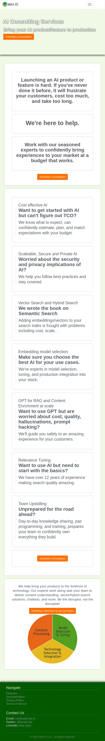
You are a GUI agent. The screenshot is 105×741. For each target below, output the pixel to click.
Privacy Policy (15, 700)
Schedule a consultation (19, 36)
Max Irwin (25, 725)
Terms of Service (16, 703)
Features (11, 693)
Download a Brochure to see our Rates (52, 610)
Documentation (15, 696)
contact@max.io (25, 718)
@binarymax (24, 722)
